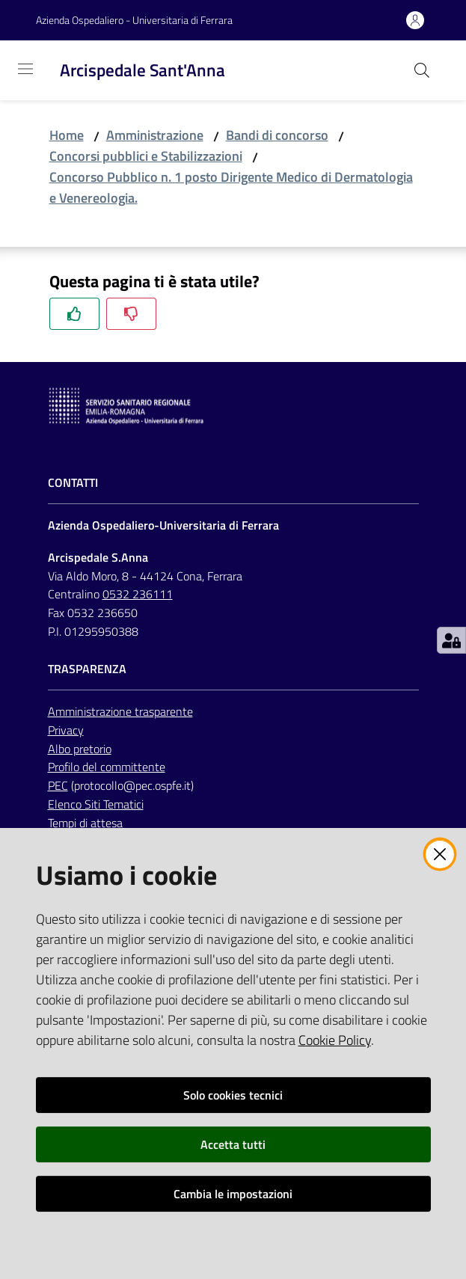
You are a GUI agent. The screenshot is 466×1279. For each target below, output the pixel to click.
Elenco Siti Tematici (96, 804)
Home (66, 135)
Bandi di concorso (277, 135)
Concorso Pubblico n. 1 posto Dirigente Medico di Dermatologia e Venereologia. (231, 187)
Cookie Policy (334, 1040)
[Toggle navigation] (25, 69)
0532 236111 (137, 594)
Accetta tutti (233, 1144)
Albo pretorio (79, 749)
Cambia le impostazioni (233, 1194)
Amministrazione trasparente (120, 711)
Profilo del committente (106, 767)
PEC (58, 785)
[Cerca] (422, 70)
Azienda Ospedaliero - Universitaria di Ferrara (134, 20)
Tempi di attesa (85, 823)
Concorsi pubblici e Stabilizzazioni (145, 156)
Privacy (66, 730)
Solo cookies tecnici (233, 1095)
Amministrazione (154, 135)
